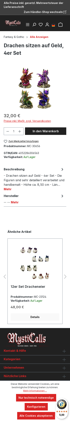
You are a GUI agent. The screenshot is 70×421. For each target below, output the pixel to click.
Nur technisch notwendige (36, 397)
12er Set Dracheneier (28, 287)
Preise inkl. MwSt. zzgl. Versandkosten (27, 121)
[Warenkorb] (60, 24)
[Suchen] (34, 24)
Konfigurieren (36, 406)
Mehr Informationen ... (35, 390)
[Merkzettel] (40, 24)
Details (35, 317)
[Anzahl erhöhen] (20, 131)
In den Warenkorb (46, 131)
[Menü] (27, 24)
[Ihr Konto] (47, 24)
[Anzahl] (13, 131)
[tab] (34, 179)
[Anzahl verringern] (8, 131)
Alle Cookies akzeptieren (36, 415)
